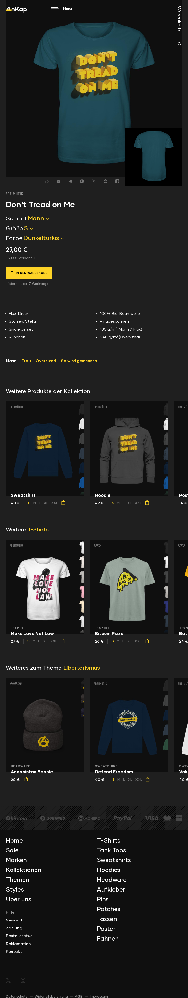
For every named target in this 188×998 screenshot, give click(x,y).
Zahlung (14, 928)
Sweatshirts (114, 860)
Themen (17, 880)
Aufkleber (111, 890)
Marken (16, 860)
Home (14, 841)
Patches (108, 909)
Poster (106, 929)
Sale (12, 851)
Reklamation (18, 944)
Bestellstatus (19, 936)
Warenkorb (179, 25)
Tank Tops (111, 851)
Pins (103, 900)
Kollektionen (23, 870)
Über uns (18, 900)
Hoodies (108, 870)
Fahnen (108, 939)
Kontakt (14, 952)
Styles (15, 890)
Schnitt (16, 219)
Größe (14, 228)
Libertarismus (81, 668)
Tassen (107, 919)
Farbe (14, 238)
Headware (112, 880)
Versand (14, 920)
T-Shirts (38, 530)
